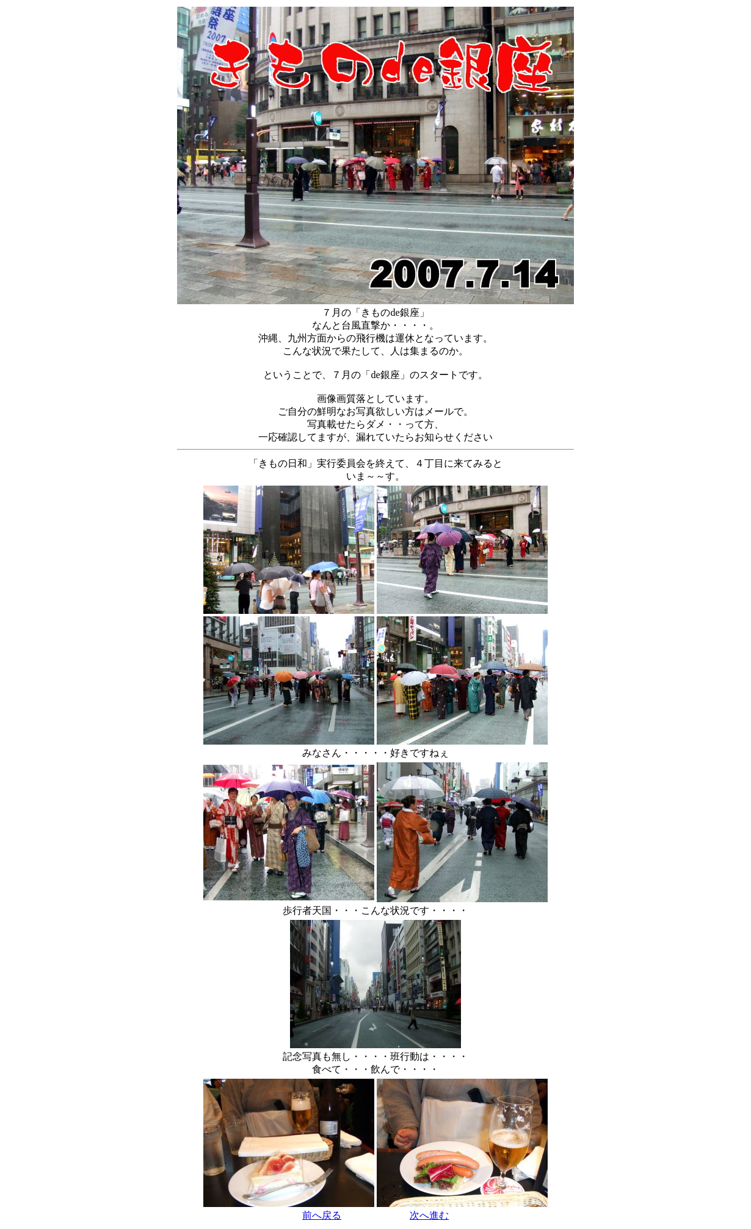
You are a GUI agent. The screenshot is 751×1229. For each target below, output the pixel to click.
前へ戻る (321, 1215)
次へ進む (429, 1215)
